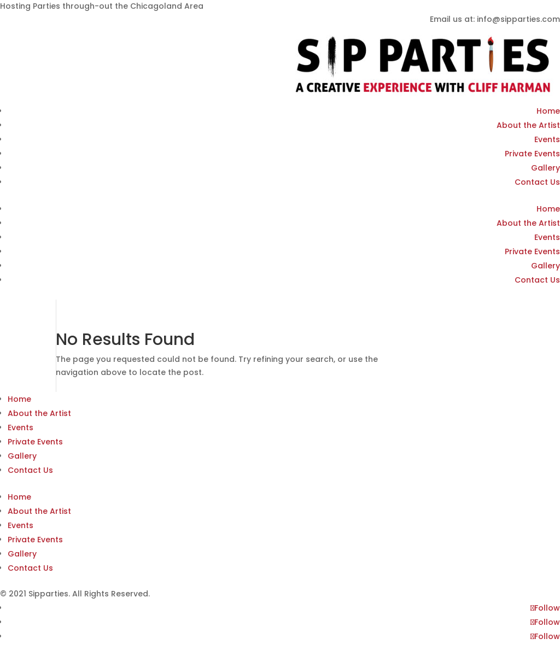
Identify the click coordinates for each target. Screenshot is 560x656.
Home (548, 111)
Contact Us (537, 182)
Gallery (545, 167)
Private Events (532, 153)
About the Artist (528, 125)
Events (547, 139)
